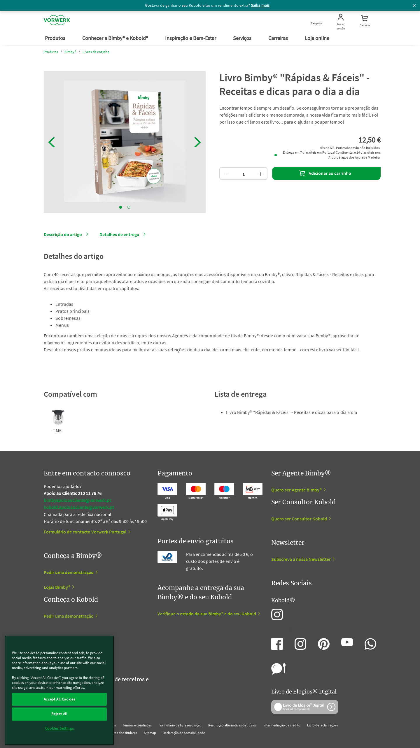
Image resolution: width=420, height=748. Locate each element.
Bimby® (70, 52)
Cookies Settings (59, 728)
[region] (59, 690)
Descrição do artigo (63, 234)
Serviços (243, 38)
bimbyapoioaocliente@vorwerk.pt (77, 500)
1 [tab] (120, 207)
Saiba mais (260, 5)
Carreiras (278, 38)
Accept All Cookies (59, 699)
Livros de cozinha (96, 52)
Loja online (317, 38)
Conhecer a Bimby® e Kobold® (115, 38)
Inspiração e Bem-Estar (191, 38)
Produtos (55, 38)
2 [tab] (128, 207)
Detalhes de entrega (119, 234)
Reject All (59, 713)
